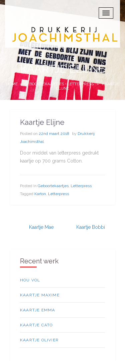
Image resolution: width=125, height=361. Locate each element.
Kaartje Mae (41, 227)
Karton (40, 193)
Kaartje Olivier (39, 340)
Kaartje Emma (37, 310)
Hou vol (30, 280)
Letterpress (80, 84)
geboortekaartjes (44, 84)
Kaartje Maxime (40, 295)
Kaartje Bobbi (90, 227)
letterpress (58, 193)
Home (12, 84)
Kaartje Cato (36, 325)
